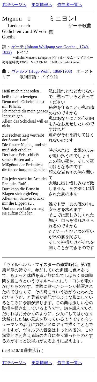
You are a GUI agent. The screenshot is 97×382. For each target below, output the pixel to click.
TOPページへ (14, 4)
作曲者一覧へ (69, 4)
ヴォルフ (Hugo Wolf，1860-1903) (41, 71)
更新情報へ (42, 4)
